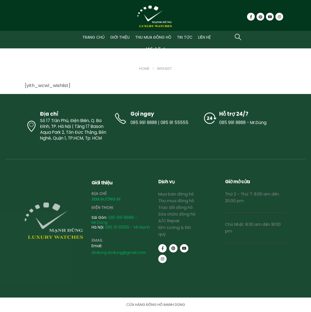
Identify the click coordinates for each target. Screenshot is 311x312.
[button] (238, 37)
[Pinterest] (260, 17)
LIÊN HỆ (204, 37)
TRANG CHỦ (93, 37)
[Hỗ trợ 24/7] (244, 118)
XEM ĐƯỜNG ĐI (106, 199)
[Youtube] (270, 17)
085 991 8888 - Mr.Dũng (114, 220)
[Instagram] (279, 17)
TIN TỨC (184, 37)
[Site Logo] (155, 17)
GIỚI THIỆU (120, 37)
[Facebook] (251, 17)
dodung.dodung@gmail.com (119, 252)
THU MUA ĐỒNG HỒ (153, 37)
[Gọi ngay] (155, 118)
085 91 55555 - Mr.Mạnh (127, 227)
